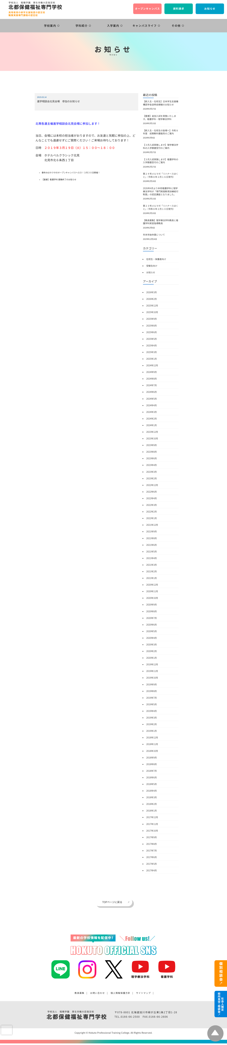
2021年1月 (151, 578)
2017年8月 (151, 843)
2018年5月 (151, 784)
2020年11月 (152, 591)
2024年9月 (151, 372)
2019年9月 (151, 684)
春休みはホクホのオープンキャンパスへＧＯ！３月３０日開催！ (71, 172)
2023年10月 (152, 438)
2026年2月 (151, 298)
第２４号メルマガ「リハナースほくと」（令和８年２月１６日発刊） (160, 175)
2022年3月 (151, 504)
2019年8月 (151, 691)
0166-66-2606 (158, 1016)
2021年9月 (151, 531)
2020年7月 (151, 618)
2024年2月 (151, 418)
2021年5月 (151, 551)
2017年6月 (151, 857)
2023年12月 (152, 431)
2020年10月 (152, 597)
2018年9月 (151, 757)
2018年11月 (152, 744)
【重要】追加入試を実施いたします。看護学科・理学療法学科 (159, 117)
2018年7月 (151, 770)
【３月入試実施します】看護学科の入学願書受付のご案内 (160, 161)
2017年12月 (152, 817)
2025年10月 (152, 312)
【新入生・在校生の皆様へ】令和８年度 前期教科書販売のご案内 (160, 132)
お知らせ (150, 272)
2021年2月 (151, 571)
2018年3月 (151, 797)
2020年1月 (151, 657)
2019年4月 (151, 711)
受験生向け (151, 265)
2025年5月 (151, 338)
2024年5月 (151, 398)
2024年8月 (151, 378)
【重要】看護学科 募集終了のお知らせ (59, 179)
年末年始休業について (154, 234)
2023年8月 (151, 451)
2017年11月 (152, 824)
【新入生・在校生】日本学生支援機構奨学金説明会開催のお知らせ (160, 103)
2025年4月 (151, 345)
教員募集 (79, 992)
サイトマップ (143, 992)
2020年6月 (151, 624)
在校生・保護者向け (156, 259)
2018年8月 (151, 764)
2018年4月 (151, 790)
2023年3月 (151, 471)
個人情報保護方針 (120, 992)
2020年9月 (151, 604)
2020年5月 (151, 631)
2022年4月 (151, 498)
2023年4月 (151, 465)
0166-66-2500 (130, 1016)
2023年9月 (151, 445)
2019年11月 (152, 671)
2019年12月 (152, 664)
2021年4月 (151, 558)
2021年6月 (151, 544)
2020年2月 (151, 651)
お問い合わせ (97, 992)
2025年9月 (151, 318)
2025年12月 (152, 305)
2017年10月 (152, 830)
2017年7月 (151, 850)
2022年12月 (152, 485)
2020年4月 (151, 637)
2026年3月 (151, 292)
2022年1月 (151, 518)
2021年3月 (151, 564)
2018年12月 (152, 737)
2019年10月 (152, 677)
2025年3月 (151, 352)
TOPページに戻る (112, 902)
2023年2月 (151, 478)
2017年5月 (151, 863)
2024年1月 (151, 425)
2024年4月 (151, 405)
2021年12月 (152, 524)
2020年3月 (151, 644)
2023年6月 (151, 458)
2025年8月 (151, 325)
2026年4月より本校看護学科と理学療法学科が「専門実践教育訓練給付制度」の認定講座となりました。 (160, 191)
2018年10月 (152, 750)
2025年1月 (151, 358)
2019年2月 (151, 724)
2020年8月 (151, 611)
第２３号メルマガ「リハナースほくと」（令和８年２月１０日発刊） (160, 207)
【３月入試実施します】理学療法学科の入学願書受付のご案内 (160, 146)
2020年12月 (152, 584)
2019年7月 (151, 697)
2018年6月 (151, 777)
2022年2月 (151, 511)
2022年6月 (151, 491)
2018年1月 (151, 810)
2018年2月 (151, 803)
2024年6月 (151, 391)
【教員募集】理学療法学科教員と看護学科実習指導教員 (160, 222)
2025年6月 (151, 332)
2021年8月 (151, 538)
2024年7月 (151, 385)
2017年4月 (151, 870)
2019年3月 (151, 717)
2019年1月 (151, 730)
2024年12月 (152, 365)
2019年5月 (151, 704)
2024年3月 (151, 411)
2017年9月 (151, 837)
